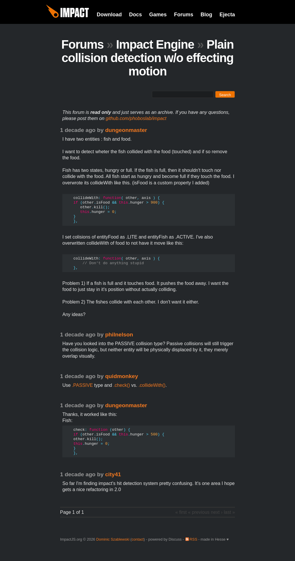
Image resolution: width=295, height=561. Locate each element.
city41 (113, 474)
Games (158, 14)
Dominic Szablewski (112, 539)
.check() (121, 385)
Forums (183, 14)
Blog (206, 14)
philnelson (119, 334)
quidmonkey (121, 376)
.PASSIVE (82, 385)
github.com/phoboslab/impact (136, 118)
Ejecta (227, 14)
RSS (193, 539)
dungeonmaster (126, 130)
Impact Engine (155, 44)
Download (109, 14)
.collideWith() (151, 385)
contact (138, 539)
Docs (135, 14)
